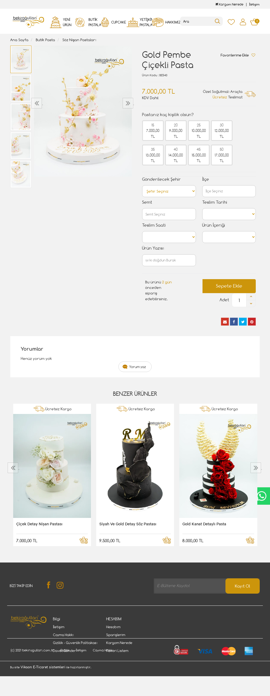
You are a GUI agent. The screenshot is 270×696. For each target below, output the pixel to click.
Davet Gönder (64, 651)
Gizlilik (65, 676)
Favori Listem (117, 651)
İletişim (254, 4)
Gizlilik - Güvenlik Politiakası (75, 643)
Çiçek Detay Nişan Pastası (39, 523)
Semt (147, 202)
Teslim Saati (154, 225)
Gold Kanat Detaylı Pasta (204, 523)
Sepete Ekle (229, 286)
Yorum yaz (137, 367)
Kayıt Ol (242, 586)
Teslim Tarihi (214, 202)
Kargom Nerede (229, 4)
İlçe (205, 179)
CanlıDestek (261, 496)
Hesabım (113, 627)
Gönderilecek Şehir (161, 179)
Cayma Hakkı (63, 635)
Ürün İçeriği (213, 225)
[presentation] (37, 103)
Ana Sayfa (19, 39)
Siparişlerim (115, 635)
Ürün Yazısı (153, 248)
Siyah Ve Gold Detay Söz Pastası (127, 523)
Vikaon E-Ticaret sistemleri (43, 693)
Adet (224, 299)
